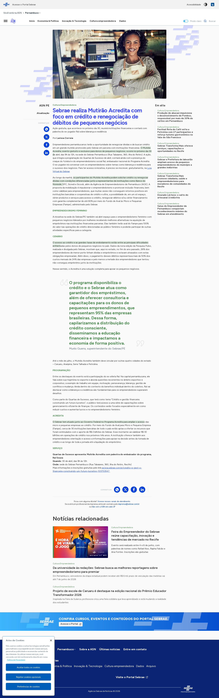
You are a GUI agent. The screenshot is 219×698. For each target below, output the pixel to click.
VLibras (213, 4)
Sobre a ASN (87, 649)
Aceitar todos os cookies (28, 667)
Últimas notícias (109, 649)
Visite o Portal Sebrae (132, 677)
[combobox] (33, 13)
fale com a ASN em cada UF (103, 506)
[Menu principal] (5, 21)
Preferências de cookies (28, 686)
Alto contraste (206, 4)
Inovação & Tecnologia (88, 666)
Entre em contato (135, 649)
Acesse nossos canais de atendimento (114, 501)
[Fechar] (51, 640)
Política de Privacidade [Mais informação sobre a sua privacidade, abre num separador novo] (16, 660)
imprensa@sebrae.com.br (129, 504)
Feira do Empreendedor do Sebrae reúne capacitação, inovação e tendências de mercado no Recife (135, 535)
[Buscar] (209, 21)
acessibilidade (194, 4)
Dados (140, 666)
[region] (28, 666)
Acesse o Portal (69, 623)
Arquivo (151, 666)
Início (32, 21)
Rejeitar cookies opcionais (28, 677)
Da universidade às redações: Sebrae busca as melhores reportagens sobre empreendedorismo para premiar (105, 570)
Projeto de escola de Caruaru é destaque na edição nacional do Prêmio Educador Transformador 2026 (109, 593)
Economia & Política (59, 666)
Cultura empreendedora (119, 666)
